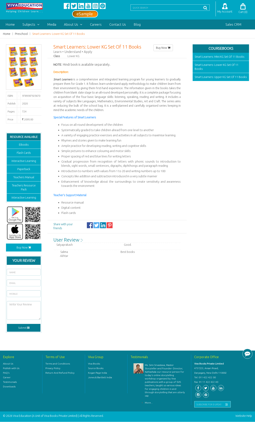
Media (51, 24)
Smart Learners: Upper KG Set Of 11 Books (221, 77)
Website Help (243, 416)
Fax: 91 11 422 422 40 (206, 382)
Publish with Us (11, 368)
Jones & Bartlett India (100, 377)
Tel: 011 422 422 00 (205, 377)
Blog (137, 24)
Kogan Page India (97, 373)
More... (149, 403)
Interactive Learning (24, 161)
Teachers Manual (23, 177)
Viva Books (94, 364)
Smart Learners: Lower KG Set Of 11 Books (58, 34)
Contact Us (117, 24)
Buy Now (24, 247)
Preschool (21, 34)
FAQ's (6, 373)
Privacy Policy (52, 368)
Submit (23, 327)
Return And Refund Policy (60, 373)
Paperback (23, 169)
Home (10, 24)
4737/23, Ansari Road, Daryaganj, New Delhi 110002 (210, 370)
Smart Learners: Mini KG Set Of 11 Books (219, 56)
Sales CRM (233, 24)
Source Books (95, 368)
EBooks (24, 144)
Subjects (31, 24)
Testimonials (10, 382)
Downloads (9, 386)
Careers (96, 24)
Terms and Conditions (57, 364)
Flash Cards (24, 153)
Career (7, 377)
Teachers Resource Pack (24, 187)
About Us (73, 24)
